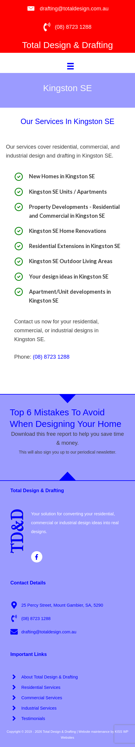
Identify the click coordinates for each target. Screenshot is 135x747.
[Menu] (70, 66)
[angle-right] (44, 677)
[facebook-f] (37, 556)
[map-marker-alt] (56, 605)
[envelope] (43, 631)
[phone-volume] (30, 618)
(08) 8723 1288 (51, 357)
